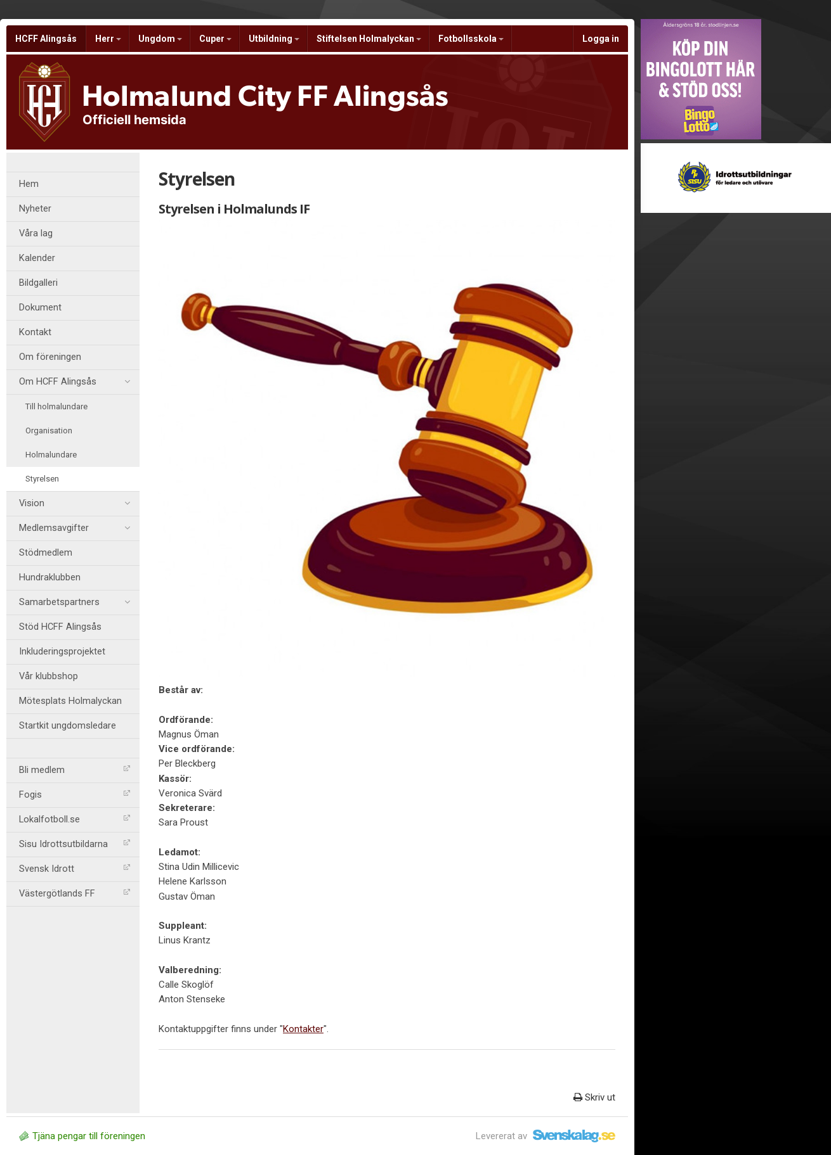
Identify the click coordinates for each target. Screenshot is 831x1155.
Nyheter (35, 208)
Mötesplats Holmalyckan (70, 701)
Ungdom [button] (160, 39)
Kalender (37, 258)
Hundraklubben (50, 577)
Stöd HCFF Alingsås (60, 627)
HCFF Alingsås (46, 39)
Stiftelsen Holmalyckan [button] (369, 39)
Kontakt (35, 332)
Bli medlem (74, 770)
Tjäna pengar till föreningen (82, 1136)
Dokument (40, 307)
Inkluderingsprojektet (62, 651)
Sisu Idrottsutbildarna (74, 844)
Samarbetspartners (74, 602)
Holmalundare (51, 454)
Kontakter (303, 1029)
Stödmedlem (45, 552)
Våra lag (36, 233)
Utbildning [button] (274, 39)
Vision (74, 504)
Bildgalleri (38, 283)
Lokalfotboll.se (74, 819)
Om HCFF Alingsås (74, 382)
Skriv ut (594, 1097)
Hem (29, 184)
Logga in (600, 39)
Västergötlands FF (74, 893)
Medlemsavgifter (74, 528)
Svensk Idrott (74, 869)
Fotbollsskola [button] (471, 39)
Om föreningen (50, 357)
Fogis (74, 794)
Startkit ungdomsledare (67, 725)
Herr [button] (108, 39)
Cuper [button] (215, 39)
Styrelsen (42, 478)
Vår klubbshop (48, 676)
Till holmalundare (56, 406)
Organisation (48, 430)
